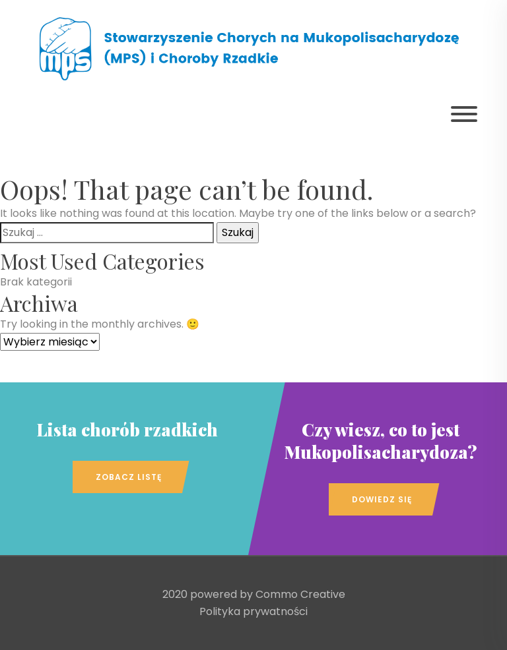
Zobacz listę (129, 477)
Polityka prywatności (253, 611)
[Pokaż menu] (464, 114)
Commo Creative (300, 594)
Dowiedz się (382, 499)
